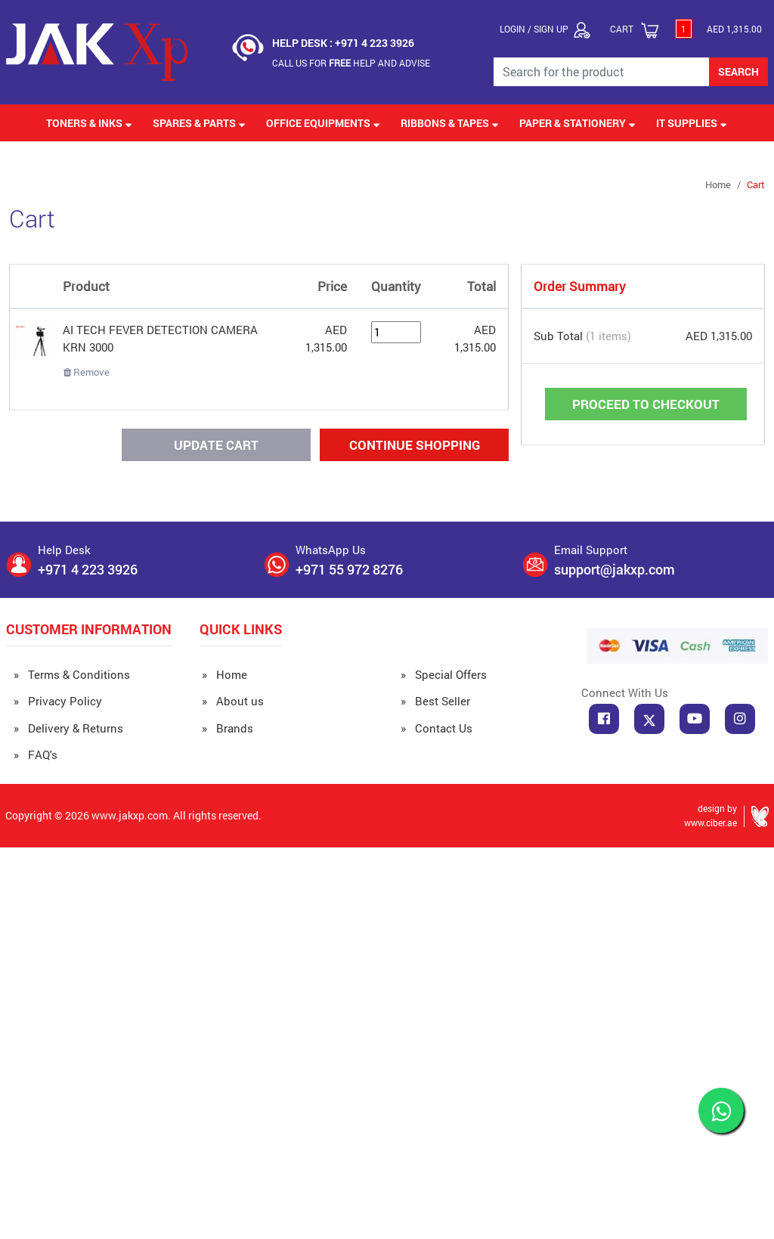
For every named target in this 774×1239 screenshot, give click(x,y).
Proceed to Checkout (646, 404)
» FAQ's (35, 754)
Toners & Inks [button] (89, 123)
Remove (86, 372)
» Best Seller (435, 700)
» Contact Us (436, 728)
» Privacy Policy (58, 700)
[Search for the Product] (602, 71)
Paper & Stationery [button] (577, 123)
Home (718, 184)
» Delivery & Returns (68, 728)
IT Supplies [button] (691, 123)
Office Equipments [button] (323, 123)
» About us (233, 700)
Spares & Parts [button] (199, 123)
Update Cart (216, 445)
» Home (224, 674)
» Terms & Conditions (72, 674)
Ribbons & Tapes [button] (450, 123)
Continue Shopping (414, 445)
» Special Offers (444, 674)
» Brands (227, 728)
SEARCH (738, 71)
